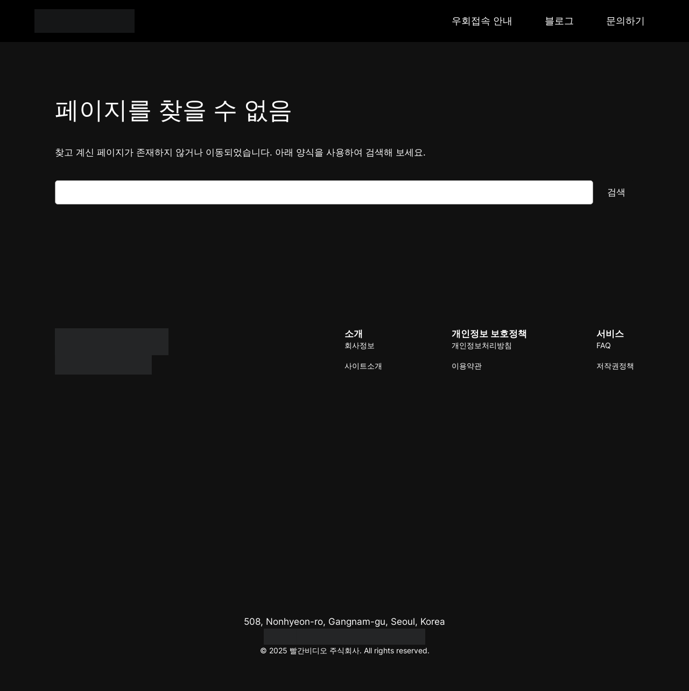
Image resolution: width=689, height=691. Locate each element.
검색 (616, 192)
